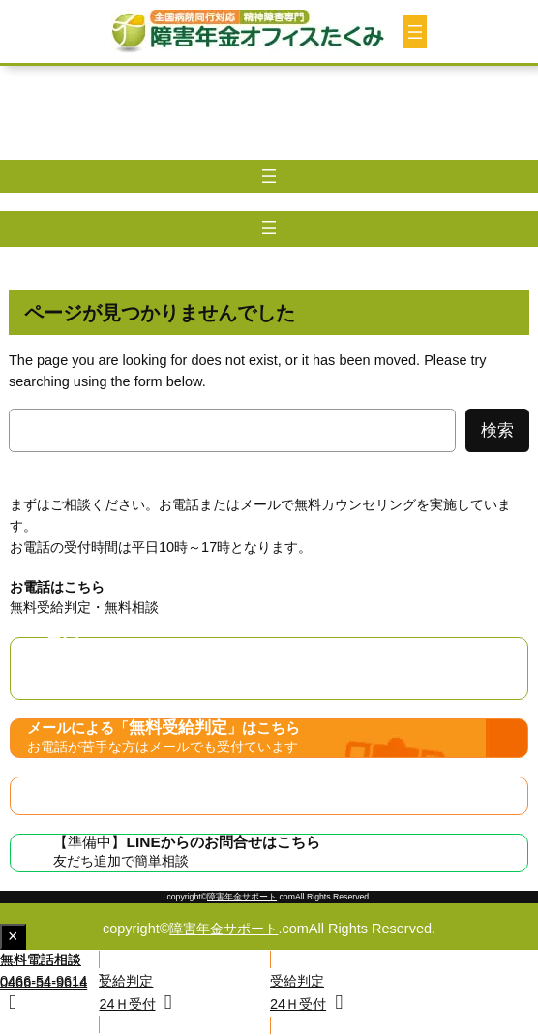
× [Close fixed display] (17, 938)
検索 (497, 430)
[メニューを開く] (415, 31)
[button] (404, 992)
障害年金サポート (242, 896)
